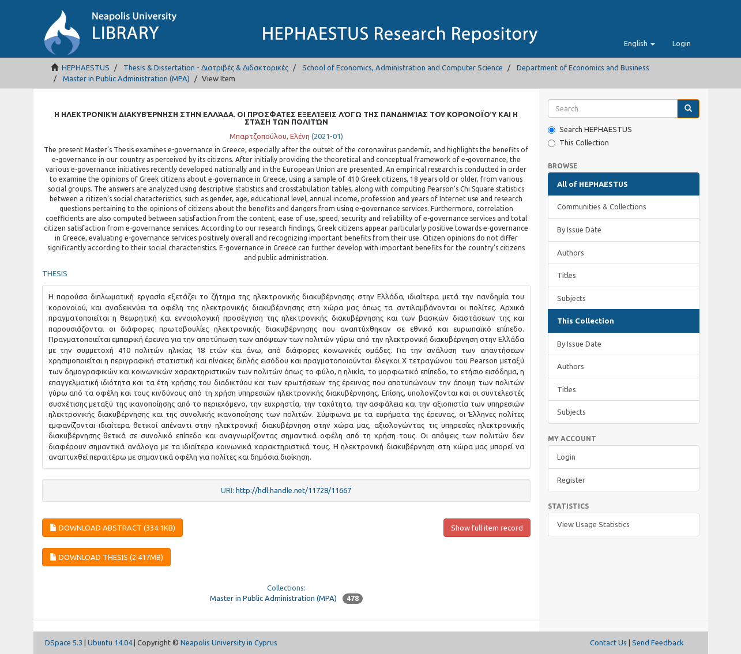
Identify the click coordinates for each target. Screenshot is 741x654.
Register (571, 480)
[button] (639, 43)
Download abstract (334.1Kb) (112, 528)
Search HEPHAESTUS (590, 129)
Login (566, 457)
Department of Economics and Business (583, 67)
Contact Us (608, 642)
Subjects (571, 298)
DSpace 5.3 (63, 642)
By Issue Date (579, 229)
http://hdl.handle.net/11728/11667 (293, 490)
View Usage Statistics (593, 524)
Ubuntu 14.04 (110, 642)
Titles (566, 275)
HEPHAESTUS (86, 67)
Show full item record (487, 528)
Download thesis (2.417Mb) (106, 557)
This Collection (578, 142)
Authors (570, 253)
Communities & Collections (601, 206)
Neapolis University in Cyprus (228, 642)
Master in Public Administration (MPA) (126, 78)
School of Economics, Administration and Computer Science (402, 67)
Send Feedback (658, 642)
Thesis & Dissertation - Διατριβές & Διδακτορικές (205, 67)
